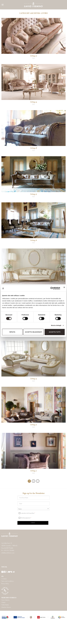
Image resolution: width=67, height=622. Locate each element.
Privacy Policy (5, 584)
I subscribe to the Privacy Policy (27, 513)
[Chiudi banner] (64, 288)
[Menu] (2, 4)
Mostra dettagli (56, 325)
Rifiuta (12, 332)
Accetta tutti (54, 332)
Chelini (3, 602)
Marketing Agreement (25, 518)
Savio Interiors (5, 600)
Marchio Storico (6, 607)
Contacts (4, 579)
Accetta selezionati (33, 332)
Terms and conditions (7, 581)
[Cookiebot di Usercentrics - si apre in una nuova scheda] (52, 288)
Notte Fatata (5, 605)
